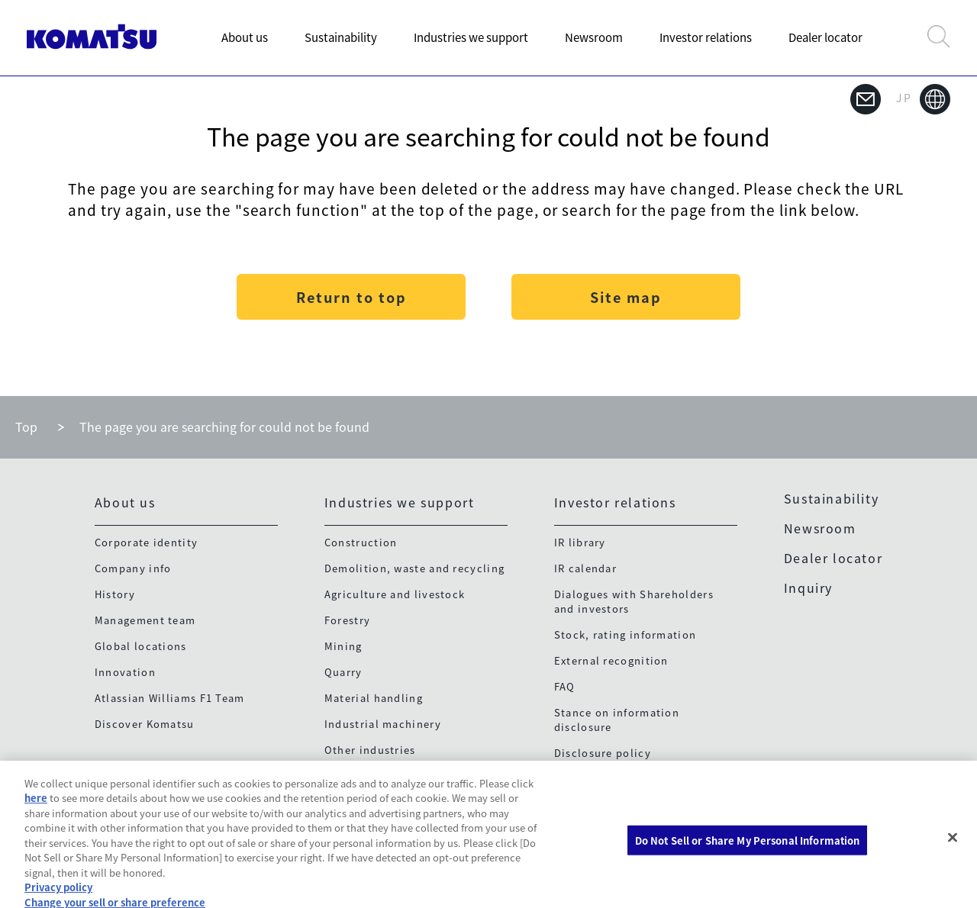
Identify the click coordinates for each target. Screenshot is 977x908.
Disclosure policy (602, 752)
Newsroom (594, 37)
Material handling (373, 698)
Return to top (351, 297)
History (115, 594)
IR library (580, 542)
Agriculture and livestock (395, 594)
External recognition (611, 660)
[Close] (952, 845)
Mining (343, 646)
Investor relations (705, 37)
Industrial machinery (382, 723)
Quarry (343, 672)
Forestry (347, 620)
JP (923, 99)
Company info (133, 568)
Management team (145, 620)
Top (26, 426)
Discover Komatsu (145, 723)
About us (244, 37)
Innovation (125, 672)
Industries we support (471, 37)
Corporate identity (146, 542)
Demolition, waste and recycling (414, 568)
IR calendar (585, 568)
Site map (626, 297)
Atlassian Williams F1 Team (170, 698)
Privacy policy (58, 895)
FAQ (565, 686)
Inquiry (808, 587)
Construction (361, 542)
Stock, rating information (625, 634)
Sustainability (341, 37)
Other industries (370, 749)
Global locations (141, 646)
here (35, 806)
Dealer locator (825, 37)
